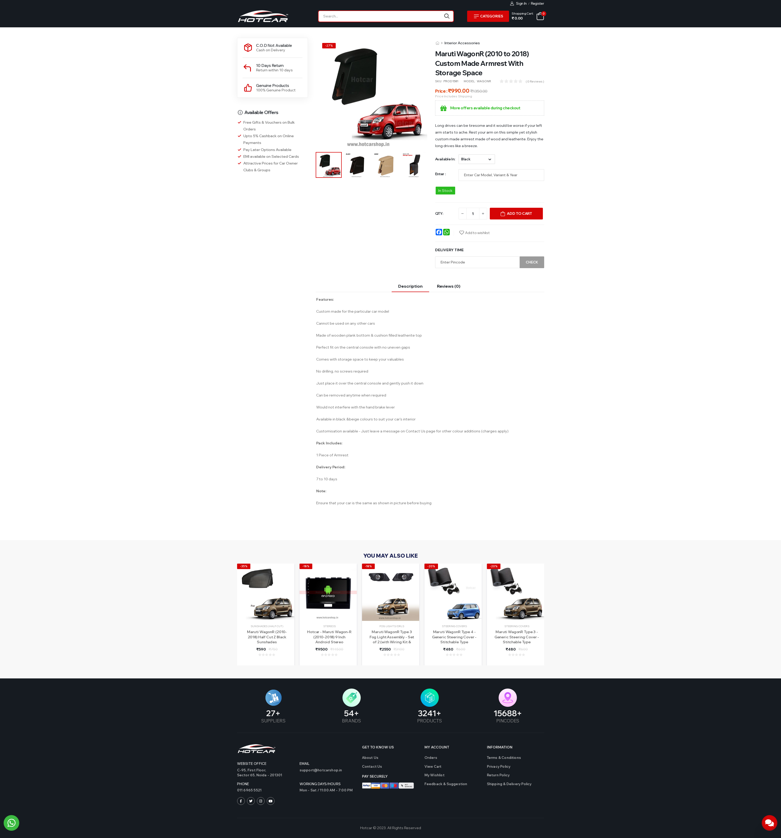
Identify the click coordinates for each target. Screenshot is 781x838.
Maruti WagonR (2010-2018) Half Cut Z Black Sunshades (267, 636)
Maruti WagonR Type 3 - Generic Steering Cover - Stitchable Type (516, 636)
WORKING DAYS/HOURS (320, 784)
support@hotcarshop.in (321, 770)
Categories (488, 16)
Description (410, 286)
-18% (305, 566)
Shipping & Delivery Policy (509, 784)
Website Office (252, 763)
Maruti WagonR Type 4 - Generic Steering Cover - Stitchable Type (454, 636)
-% (329, 45)
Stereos (329, 626)
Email (305, 763)
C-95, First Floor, (265, 773)
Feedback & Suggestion (445, 784)
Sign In (518, 3)
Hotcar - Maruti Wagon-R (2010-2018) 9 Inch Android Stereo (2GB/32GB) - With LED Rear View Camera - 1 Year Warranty (329, 644)
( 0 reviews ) (535, 81)
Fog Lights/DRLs (391, 626)
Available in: (445, 159)
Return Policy (498, 775)
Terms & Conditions (504, 757)
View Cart (433, 766)
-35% (243, 566)
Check (532, 262)
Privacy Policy (499, 766)
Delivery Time (449, 250)
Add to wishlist (477, 232)
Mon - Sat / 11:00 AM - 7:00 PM (326, 790)
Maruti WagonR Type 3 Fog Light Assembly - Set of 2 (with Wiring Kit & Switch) (392, 639)
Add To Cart (519, 213)
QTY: (439, 213)
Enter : (440, 174)
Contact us (372, 766)
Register (537, 3)
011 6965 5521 (249, 790)
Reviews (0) (448, 286)
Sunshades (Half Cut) (267, 626)
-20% (431, 566)
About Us (370, 757)
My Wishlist (434, 775)
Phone (243, 784)
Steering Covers (454, 626)
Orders (430, 757)
